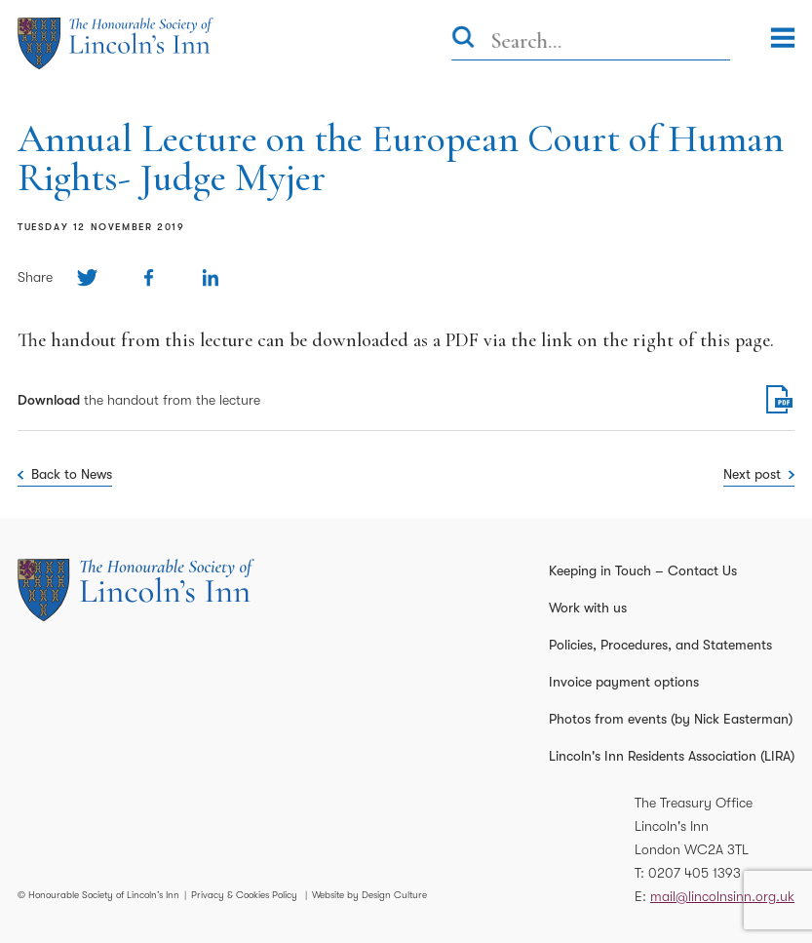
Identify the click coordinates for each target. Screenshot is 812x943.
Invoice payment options (624, 681)
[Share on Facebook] (148, 277)
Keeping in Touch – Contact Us (643, 570)
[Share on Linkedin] (210, 277)
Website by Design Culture (369, 894)
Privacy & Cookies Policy (244, 894)
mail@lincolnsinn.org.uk (722, 896)
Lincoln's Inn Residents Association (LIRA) (671, 756)
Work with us (588, 607)
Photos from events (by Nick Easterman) (671, 719)
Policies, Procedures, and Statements (660, 644)
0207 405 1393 (694, 873)
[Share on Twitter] (87, 277)
